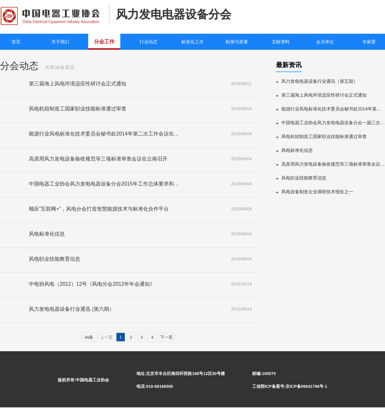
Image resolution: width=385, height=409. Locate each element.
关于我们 (60, 41)
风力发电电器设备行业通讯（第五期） (319, 81)
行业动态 (149, 41)
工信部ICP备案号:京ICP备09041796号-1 (289, 386)
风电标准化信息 (297, 150)
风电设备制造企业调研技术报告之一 (317, 191)
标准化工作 (192, 41)
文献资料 (281, 41)
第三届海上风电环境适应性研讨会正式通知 (324, 95)
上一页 (106, 337)
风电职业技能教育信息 (303, 177)
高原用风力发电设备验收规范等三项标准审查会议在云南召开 (333, 164)
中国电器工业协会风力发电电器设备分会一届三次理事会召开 (333, 122)
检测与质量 (237, 41)
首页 (16, 41)
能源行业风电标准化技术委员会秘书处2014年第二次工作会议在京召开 (333, 108)
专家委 (369, 41)
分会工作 (104, 41)
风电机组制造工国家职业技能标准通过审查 (324, 136)
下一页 (166, 337)
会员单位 (325, 41)
